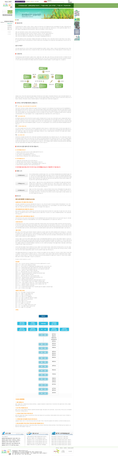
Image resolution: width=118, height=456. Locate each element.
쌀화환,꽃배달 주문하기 (34, 5)
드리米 (9, 31)
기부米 (9, 32)
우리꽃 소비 (60, 5)
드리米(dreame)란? (22, 5)
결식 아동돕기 (52, 5)
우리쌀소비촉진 (44, 5)
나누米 (9, 34)
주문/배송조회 (67, 5)
